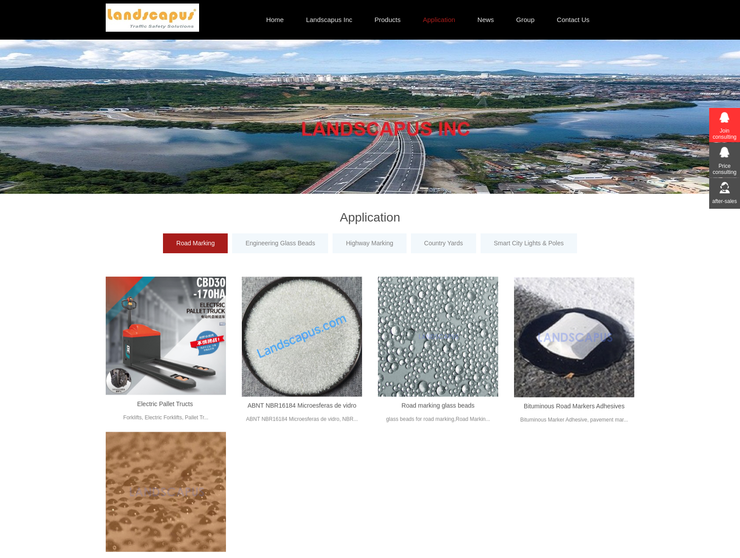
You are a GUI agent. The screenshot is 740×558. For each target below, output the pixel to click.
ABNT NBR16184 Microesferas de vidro (302, 410)
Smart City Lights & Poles (529, 243)
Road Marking (195, 243)
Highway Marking (369, 243)
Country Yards (443, 243)
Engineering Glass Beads (280, 243)
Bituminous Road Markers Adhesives (574, 411)
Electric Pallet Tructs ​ (166, 408)
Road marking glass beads (438, 410)
